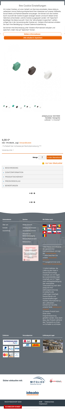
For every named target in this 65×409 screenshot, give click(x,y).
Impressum (43, 404)
